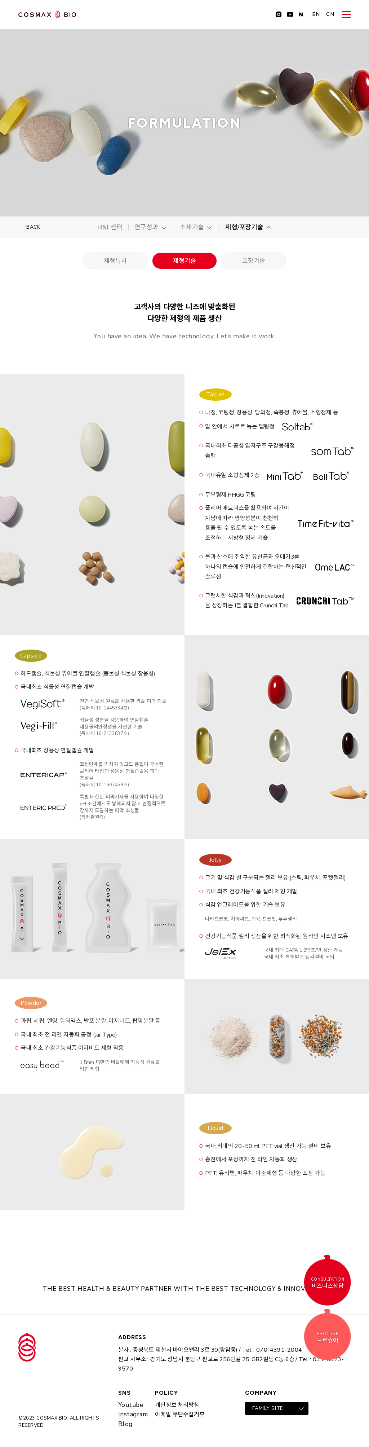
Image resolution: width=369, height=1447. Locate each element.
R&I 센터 (110, 227)
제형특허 (115, 261)
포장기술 (253, 261)
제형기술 (184, 261)
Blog (125, 1424)
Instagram (133, 1414)
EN (316, 14)
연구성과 (146, 227)
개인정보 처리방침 (177, 1405)
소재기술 (192, 227)
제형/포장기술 (244, 227)
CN (330, 14)
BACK (33, 227)
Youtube (130, 1405)
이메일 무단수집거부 (179, 1415)
